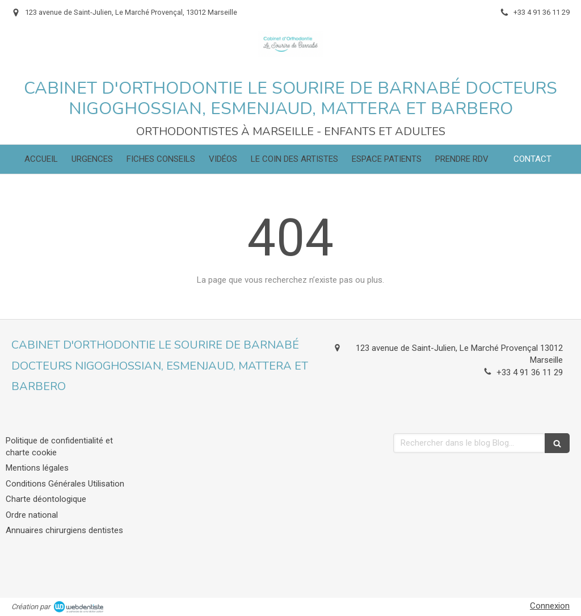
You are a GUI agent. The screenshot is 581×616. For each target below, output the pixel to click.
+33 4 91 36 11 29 (529, 372)
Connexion (550, 606)
